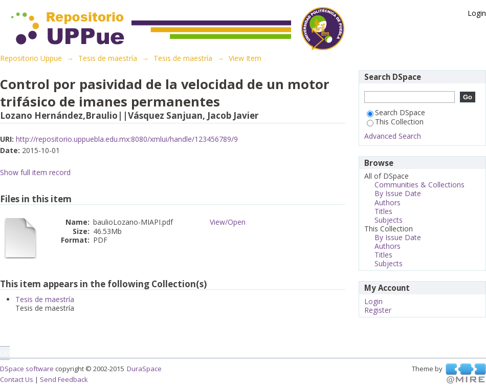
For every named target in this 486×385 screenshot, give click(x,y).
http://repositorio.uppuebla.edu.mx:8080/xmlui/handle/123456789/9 (127, 139)
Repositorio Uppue (31, 58)
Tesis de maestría (107, 58)
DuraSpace (144, 368)
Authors (387, 202)
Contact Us (16, 379)
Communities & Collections (419, 184)
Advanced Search (392, 136)
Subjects (388, 220)
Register (377, 310)
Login (477, 13)
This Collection (395, 121)
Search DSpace (396, 112)
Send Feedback (64, 379)
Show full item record (35, 172)
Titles (383, 211)
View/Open (228, 222)
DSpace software (27, 368)
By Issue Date (397, 193)
